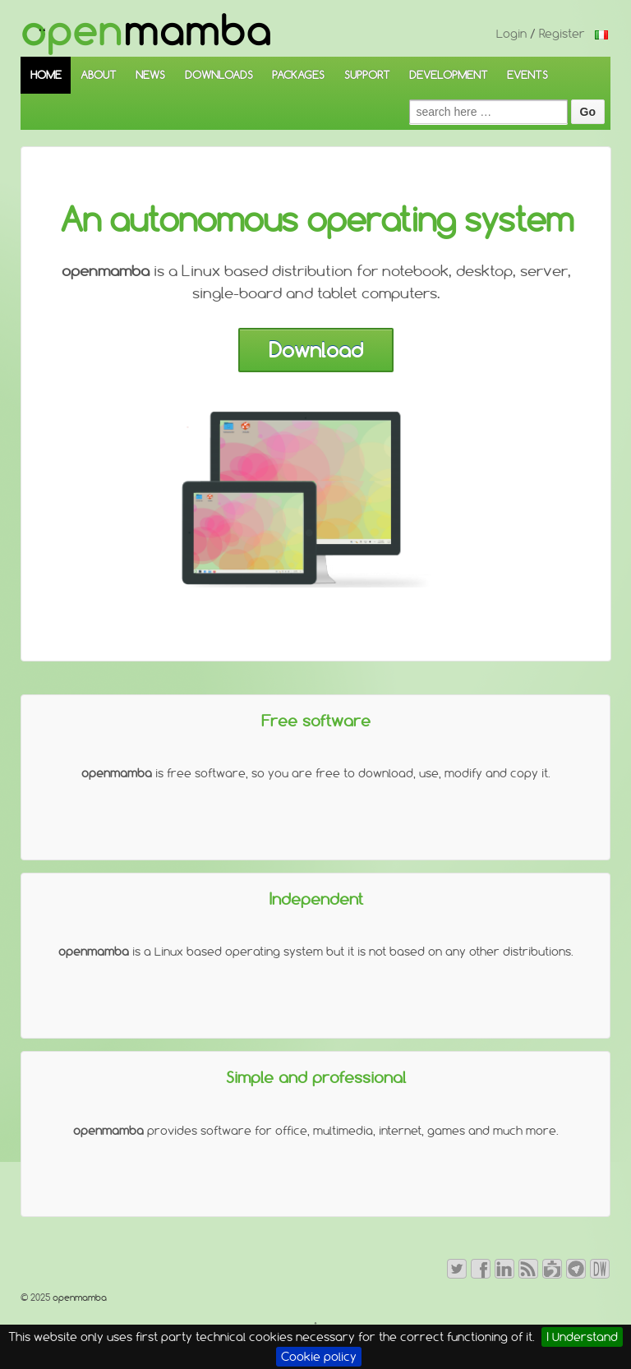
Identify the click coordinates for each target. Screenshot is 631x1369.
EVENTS (527, 74)
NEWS (150, 74)
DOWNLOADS (219, 74)
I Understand (582, 1337)
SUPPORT (367, 74)
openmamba (78, 1297)
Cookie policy (319, 1356)
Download (316, 350)
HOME (46, 74)
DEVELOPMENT (448, 74)
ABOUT (99, 74)
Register (562, 33)
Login (511, 33)
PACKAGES (298, 74)
